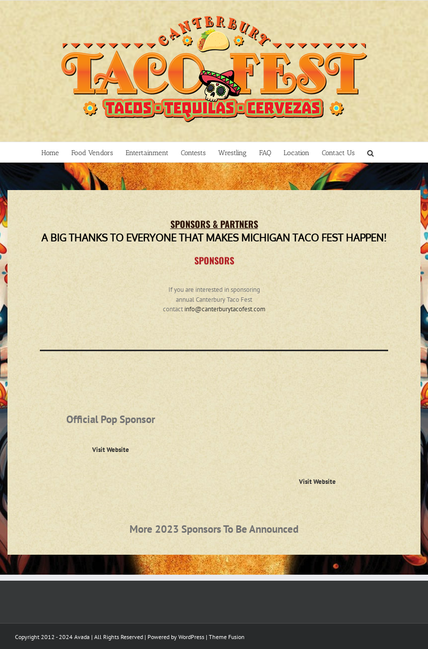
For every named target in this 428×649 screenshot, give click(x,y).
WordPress (191, 637)
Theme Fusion (227, 637)
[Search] (370, 152)
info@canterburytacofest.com (225, 309)
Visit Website (110, 449)
